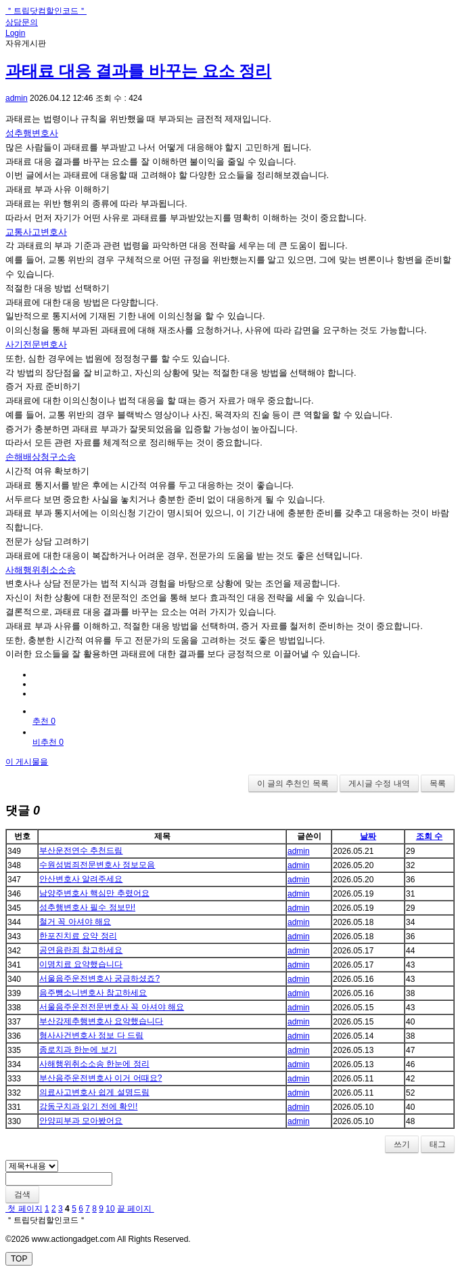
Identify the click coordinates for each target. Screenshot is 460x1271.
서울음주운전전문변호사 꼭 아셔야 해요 (111, 1007)
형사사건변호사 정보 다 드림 (91, 1035)
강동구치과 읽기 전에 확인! (88, 1106)
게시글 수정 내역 (379, 783)
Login (15, 33)
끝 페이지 (135, 1208)
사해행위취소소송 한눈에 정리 (94, 1064)
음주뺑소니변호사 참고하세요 (93, 992)
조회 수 (429, 836)
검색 (22, 1194)
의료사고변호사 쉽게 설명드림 (94, 1092)
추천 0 (43, 721)
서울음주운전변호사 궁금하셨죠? (99, 978)
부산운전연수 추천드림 (80, 850)
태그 (438, 1144)
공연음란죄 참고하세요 (80, 950)
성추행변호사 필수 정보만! (87, 907)
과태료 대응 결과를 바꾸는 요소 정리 (138, 71)
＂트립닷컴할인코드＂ (46, 11)
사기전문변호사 (36, 344)
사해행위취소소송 (40, 570)
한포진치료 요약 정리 (78, 936)
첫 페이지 (24, 1208)
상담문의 (21, 22)
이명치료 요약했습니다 (80, 964)
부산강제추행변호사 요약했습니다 (101, 1021)
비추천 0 (48, 742)
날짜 (368, 836)
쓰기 (402, 1144)
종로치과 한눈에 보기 (78, 1049)
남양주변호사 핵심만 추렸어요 (94, 893)
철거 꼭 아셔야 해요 (75, 921)
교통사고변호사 (36, 232)
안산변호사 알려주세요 (80, 879)
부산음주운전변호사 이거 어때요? (100, 1078)
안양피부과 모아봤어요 (80, 1120)
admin (16, 98)
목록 (438, 783)
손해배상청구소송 (40, 457)
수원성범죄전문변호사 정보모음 (97, 864)
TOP (19, 1259)
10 (110, 1208)
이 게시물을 (26, 762)
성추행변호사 (31, 133)
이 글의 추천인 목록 (293, 783)
